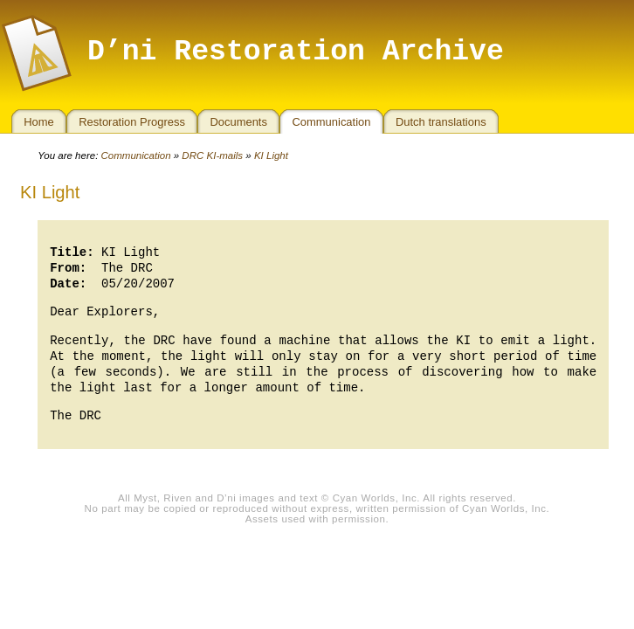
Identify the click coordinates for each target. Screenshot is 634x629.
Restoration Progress (132, 121)
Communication (331, 121)
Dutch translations (441, 121)
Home (39, 121)
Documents (238, 121)
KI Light (271, 155)
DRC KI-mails (212, 155)
